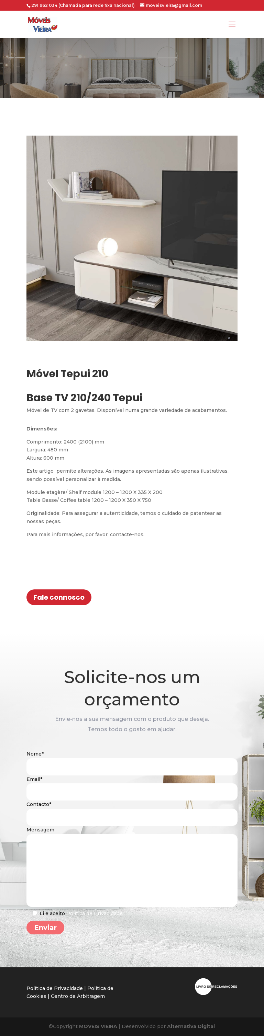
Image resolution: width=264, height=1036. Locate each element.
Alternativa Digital (190, 1026)
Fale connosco (59, 597)
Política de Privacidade (94, 920)
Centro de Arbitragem (78, 996)
